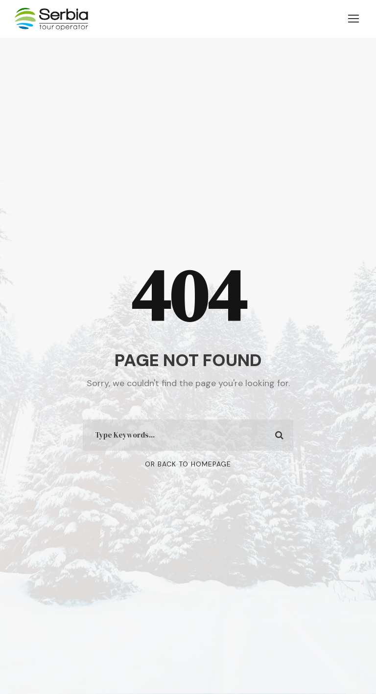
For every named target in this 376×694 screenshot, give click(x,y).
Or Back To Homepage (188, 464)
